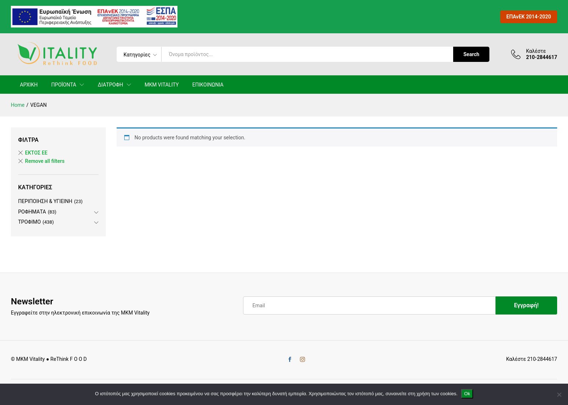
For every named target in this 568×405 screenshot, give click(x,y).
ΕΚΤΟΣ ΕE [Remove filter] (36, 153)
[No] (559, 394)
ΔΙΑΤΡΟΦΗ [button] (110, 84)
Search (471, 54)
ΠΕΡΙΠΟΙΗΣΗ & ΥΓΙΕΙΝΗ (45, 201)
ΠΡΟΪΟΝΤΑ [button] (63, 84)
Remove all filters (44, 161)
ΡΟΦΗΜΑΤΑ (32, 212)
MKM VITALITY (162, 84)
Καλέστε (536, 51)
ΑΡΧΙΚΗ (29, 84)
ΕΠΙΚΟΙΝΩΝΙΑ (208, 84)
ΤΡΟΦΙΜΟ (29, 222)
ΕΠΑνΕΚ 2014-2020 (528, 17)
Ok (467, 393)
